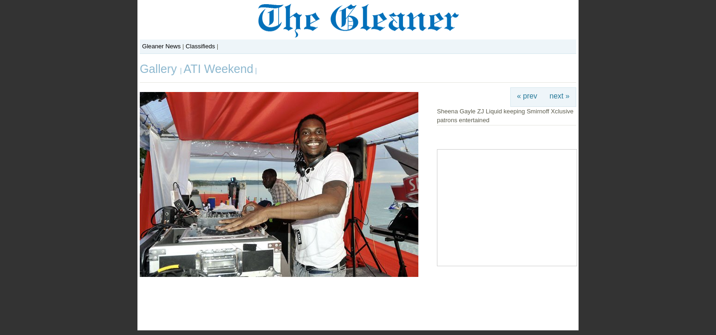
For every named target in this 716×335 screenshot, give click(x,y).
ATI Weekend (218, 68)
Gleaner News (161, 46)
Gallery (160, 68)
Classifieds (200, 46)
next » (560, 96)
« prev (527, 96)
